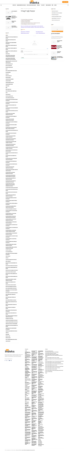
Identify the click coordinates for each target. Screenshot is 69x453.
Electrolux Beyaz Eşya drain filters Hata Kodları (12, 153)
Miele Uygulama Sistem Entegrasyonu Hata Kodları (11, 311)
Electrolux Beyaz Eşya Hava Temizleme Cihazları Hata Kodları (11, 159)
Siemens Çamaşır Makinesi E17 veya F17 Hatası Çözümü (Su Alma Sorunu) (54, 361)
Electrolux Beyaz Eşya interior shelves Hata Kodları (11, 165)
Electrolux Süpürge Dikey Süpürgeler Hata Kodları (11, 242)
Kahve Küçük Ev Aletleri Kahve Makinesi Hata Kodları (11, 254)
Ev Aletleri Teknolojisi (9, 251)
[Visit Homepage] (34, 2)
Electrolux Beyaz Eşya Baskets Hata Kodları (11, 106)
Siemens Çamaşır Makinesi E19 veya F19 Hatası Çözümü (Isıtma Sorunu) (54, 363)
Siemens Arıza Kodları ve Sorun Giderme (11, 323)
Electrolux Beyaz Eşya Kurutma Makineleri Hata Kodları (10, 173)
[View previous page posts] (33, 35)
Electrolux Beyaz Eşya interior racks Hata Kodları (11, 162)
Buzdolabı (26, 385)
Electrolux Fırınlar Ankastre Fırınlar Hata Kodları (11, 201)
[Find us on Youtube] (9, 360)
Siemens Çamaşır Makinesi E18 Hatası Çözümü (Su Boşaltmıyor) (53, 362)
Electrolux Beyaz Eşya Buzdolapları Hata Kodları (12, 111)
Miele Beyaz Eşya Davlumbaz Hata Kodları (12, 270)
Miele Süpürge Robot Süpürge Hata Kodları (11, 298)
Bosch (26, 381)
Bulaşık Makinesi (8, 72)
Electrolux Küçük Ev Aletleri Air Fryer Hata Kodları (11, 211)
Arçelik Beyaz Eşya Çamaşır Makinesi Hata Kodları (11, 43)
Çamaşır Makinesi (27, 390)
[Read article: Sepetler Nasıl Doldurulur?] (54, 53)
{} (35, 54)
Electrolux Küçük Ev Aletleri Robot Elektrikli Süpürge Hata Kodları (11, 231)
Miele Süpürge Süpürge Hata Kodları (40, 408)
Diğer (6, 87)
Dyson (6, 92)
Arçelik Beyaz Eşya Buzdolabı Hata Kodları (11, 40)
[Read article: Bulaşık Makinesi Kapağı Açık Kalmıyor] (8, 27)
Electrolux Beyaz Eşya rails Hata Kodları (12, 187)
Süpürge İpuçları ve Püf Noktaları (25, 31)
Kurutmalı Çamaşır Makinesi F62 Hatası (56, 16)
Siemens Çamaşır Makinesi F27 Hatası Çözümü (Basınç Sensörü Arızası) (54, 370)
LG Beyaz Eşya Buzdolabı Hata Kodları (11, 259)
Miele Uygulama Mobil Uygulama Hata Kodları (11, 305)
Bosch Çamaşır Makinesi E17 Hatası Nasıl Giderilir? (14, 17)
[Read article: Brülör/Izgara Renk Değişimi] (54, 42)
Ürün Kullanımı (40, 441)
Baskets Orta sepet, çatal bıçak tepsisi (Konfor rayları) (11, 62)
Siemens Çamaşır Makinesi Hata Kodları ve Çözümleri (51, 354)
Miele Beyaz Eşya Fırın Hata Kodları (41, 382)
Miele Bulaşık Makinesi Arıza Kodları (11, 286)
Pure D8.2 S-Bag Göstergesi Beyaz (40, 33)
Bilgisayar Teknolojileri (9, 67)
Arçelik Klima (8, 53)
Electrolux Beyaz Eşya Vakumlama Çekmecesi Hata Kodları (11, 195)
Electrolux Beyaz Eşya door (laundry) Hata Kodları (11, 125)
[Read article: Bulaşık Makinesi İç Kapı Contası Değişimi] (54, 58)
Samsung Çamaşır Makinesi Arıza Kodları (41, 429)
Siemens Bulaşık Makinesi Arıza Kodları (41, 437)
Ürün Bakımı (7, 334)
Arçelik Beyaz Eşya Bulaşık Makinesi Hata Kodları (12, 37)
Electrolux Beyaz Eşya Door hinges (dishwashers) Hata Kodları (11, 139)
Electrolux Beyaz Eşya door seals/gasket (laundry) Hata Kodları (12, 148)
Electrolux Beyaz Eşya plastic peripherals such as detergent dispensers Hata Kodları (10, 184)
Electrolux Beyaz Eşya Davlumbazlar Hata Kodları (11, 117)
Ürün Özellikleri (8, 337)
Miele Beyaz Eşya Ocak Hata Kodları (41, 394)
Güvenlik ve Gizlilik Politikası (48, 371)
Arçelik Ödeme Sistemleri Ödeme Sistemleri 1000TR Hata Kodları (10, 56)
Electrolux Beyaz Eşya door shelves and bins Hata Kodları (11, 150)
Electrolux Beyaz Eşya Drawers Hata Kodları (11, 156)
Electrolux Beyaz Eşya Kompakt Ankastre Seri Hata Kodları (12, 170)
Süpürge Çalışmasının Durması (25, 33)
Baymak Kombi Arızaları (27, 377)
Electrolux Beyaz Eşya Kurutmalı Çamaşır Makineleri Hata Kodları (10, 176)
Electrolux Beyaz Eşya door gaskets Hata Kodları (12, 131)
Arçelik (7, 35)
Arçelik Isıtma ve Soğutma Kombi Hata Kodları (11, 49)
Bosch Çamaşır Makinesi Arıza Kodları (11, 70)
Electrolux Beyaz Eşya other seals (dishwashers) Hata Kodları (11, 181)
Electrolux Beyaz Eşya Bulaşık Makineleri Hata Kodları (12, 108)
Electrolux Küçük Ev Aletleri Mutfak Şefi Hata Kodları (12, 228)
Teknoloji (7, 332)
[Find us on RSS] (11, 360)
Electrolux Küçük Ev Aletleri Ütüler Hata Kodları (11, 239)
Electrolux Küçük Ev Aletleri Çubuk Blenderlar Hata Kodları (11, 214)
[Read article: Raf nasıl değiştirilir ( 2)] (8, 13)
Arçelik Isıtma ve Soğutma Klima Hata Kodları (11, 46)
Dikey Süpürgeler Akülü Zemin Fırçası (27, 399)
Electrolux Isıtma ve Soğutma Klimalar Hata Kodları (11, 204)
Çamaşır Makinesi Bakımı (9, 84)
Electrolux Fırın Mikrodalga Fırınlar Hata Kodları (11, 198)
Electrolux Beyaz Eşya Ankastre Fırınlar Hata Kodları (12, 100)
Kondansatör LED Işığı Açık (55, 14)
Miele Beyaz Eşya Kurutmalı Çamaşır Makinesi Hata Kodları (11, 280)
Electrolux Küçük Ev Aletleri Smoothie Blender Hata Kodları (11, 234)
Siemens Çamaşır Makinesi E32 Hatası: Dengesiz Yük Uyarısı (52, 367)
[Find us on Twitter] (6, 360)
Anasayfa (22, 8)
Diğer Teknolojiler (8, 89)
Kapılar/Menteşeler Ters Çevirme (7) (56, 18)
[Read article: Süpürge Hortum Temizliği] (8, 23)
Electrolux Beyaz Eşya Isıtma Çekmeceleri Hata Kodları (10, 167)
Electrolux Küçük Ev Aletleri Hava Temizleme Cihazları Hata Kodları (11, 217)
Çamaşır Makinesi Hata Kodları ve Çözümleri (50, 353)
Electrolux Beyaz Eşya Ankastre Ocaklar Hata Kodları (12, 103)
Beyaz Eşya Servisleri (9, 65)
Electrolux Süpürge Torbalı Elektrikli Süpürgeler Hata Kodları (29, 8)
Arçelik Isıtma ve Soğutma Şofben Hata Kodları (11, 52)
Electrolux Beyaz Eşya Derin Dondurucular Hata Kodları (10, 120)
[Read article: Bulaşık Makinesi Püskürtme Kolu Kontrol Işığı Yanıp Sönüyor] (54, 47)
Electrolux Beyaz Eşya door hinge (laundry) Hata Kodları (10, 136)
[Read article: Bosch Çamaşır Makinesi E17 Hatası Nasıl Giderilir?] (8, 17)
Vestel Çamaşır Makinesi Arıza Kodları (11, 339)
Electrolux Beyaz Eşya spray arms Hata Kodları (11, 193)
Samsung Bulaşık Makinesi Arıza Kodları (11, 320)
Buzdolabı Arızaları (8, 75)
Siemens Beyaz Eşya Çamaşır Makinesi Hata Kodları (11, 329)
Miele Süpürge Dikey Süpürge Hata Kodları (10, 295)
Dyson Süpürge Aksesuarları (10, 97)
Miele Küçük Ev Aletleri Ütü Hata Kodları (12, 292)
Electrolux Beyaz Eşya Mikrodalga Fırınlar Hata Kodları (11, 179)
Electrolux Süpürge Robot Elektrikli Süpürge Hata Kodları (11, 245)
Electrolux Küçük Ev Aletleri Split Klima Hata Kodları (12, 236)
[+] (36, 54)
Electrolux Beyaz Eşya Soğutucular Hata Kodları (12, 190)
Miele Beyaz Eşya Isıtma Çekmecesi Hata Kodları (11, 274)
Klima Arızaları (8, 256)
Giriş (47, 48)
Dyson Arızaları (8, 94)
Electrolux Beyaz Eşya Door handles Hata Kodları (11, 134)
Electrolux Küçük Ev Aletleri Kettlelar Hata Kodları (11, 225)
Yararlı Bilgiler (8, 341)
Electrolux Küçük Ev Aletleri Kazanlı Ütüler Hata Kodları (11, 222)
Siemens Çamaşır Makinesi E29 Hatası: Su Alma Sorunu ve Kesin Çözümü (54, 366)
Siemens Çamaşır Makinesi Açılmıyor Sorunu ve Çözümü (52, 357)
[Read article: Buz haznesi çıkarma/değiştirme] (57, 29)
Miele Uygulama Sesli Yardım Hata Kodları (10, 308)
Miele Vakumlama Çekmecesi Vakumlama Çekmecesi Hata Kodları (11, 316)
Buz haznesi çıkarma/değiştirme (55, 33)
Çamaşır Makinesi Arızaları (10, 82)
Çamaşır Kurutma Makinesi (9, 79)
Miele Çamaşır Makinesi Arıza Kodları (11, 288)
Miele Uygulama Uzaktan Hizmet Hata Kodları (11, 313)
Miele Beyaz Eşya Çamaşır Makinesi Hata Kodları (11, 268)
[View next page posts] (35, 35)
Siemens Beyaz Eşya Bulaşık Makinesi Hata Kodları (12, 326)
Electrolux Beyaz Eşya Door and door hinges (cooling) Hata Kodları (11, 128)
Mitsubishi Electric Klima (9, 318)
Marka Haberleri (8, 261)
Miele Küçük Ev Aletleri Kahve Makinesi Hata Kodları (11, 290)
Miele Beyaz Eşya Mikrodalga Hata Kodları (10, 283)
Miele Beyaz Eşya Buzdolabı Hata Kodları (11, 265)
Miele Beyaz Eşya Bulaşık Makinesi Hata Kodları (11, 263)
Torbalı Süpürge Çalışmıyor (39, 31)
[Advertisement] (37, 15)
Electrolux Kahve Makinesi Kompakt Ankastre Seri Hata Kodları (11, 207)
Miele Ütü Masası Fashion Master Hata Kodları (11, 302)
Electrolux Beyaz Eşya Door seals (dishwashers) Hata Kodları (10, 145)
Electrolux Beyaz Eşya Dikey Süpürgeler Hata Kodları (11, 122)
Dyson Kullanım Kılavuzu (27, 403)
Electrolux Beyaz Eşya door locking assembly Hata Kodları (11, 142)
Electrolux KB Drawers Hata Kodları (34, 416)
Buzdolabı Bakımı (8, 77)
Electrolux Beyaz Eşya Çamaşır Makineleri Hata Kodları (10, 114)
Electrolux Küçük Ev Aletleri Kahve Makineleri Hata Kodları (11, 220)
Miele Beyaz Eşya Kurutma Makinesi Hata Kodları (11, 277)
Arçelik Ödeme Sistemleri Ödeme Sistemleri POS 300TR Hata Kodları (11, 59)
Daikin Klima (26, 395)
